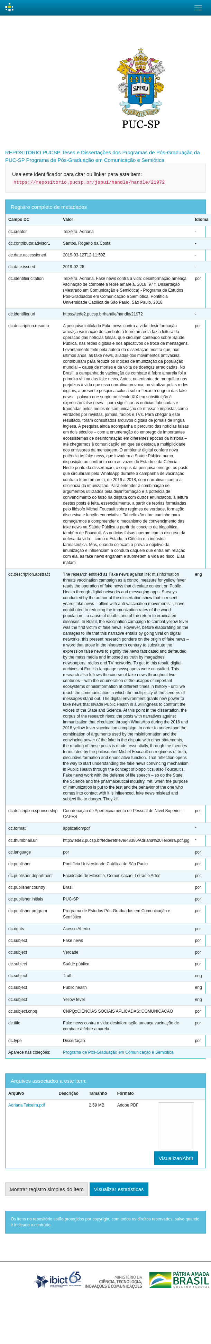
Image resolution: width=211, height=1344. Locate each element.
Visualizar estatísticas (119, 1189)
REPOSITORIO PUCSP (33, 152)
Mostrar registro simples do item (46, 1189)
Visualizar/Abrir (176, 1158)
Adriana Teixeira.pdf (26, 1105)
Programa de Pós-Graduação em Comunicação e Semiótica (95, 160)
